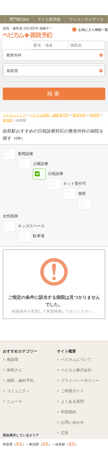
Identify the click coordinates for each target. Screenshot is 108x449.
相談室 (12, 359)
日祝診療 (55, 173)
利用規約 (68, 412)
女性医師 (10, 216)
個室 (82, 193)
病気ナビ (14, 370)
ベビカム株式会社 (76, 370)
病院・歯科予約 (20, 380)
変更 (19, 444)
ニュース (14, 401)
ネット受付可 (74, 183)
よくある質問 (72, 401)
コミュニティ (18, 391)
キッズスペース (31, 226)
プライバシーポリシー (80, 380)
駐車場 (38, 236)
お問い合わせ (72, 422)
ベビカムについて (76, 359)
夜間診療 (25, 154)
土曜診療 (40, 163)
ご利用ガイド (72, 391)
